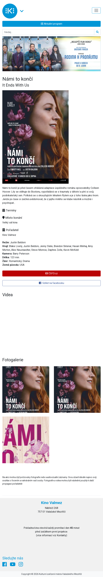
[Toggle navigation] (96, 10)
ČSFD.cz (51, 273)
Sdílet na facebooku (51, 283)
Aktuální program (51, 23)
